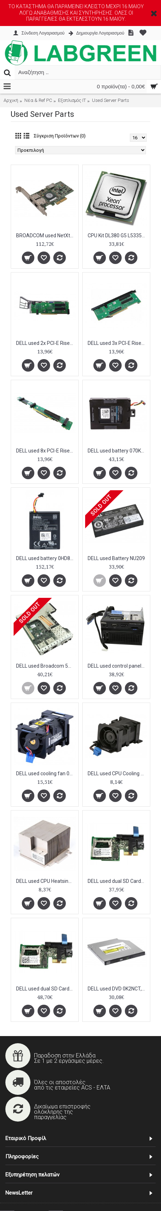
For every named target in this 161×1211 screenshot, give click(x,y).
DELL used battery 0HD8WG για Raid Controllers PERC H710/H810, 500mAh (46, 558)
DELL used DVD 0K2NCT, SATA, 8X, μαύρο (117, 989)
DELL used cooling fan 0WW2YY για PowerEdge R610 (46, 773)
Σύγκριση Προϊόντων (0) (60, 136)
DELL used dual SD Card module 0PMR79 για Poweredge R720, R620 (46, 989)
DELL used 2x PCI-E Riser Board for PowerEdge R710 (46, 343)
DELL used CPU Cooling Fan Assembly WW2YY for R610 (117, 773)
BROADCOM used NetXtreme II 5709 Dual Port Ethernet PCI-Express (46, 235)
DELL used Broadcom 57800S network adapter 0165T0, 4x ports (46, 666)
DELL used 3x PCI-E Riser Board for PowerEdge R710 (117, 343)
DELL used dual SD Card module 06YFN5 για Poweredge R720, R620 (117, 881)
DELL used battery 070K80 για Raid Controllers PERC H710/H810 (117, 451)
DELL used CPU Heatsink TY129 (46, 881)
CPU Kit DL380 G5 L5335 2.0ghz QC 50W (117, 235)
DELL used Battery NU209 (116, 558)
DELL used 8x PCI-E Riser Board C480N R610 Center (46, 451)
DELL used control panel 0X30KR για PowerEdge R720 (117, 666)
